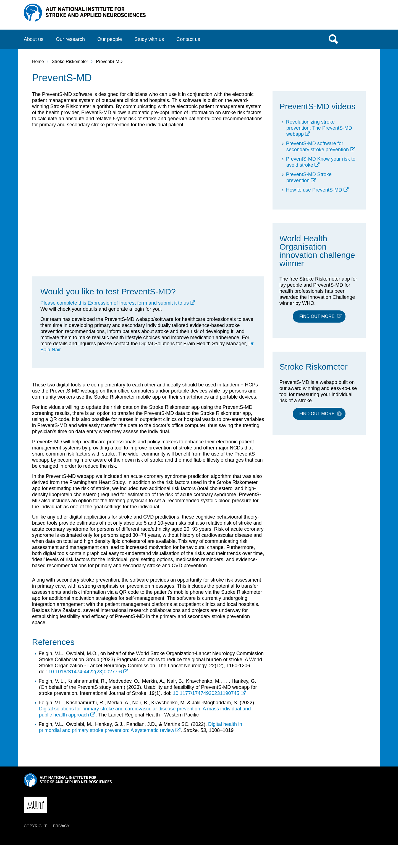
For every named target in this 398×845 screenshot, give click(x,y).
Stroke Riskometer (70, 61)
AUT (363, 17)
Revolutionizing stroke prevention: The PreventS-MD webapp (319, 128)
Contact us (188, 39)
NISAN (85, 13)
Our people (109, 39)
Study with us (149, 39)
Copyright (35, 826)
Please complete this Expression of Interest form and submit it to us (114, 303)
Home (38, 61)
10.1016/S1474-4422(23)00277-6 (85, 671)
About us (33, 39)
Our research (70, 39)
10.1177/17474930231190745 (206, 693)
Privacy (61, 826)
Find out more (317, 316)
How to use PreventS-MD (314, 190)
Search (333, 38)
